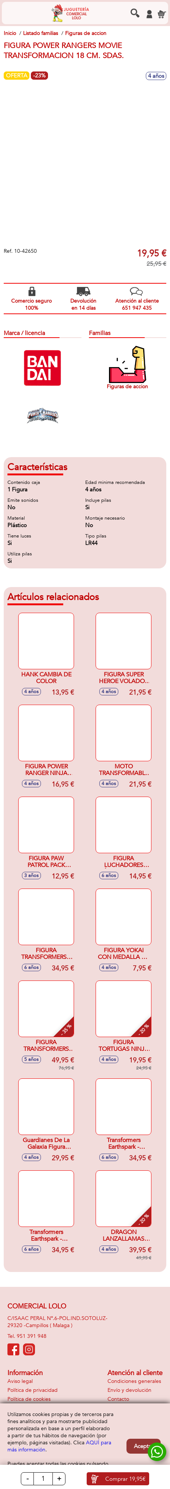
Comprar (125, 1479)
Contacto (118, 1399)
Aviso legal (20, 1381)
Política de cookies (29, 1399)
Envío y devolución (129, 1390)
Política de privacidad (32, 1390)
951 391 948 (31, 1336)
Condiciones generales (134, 1381)
